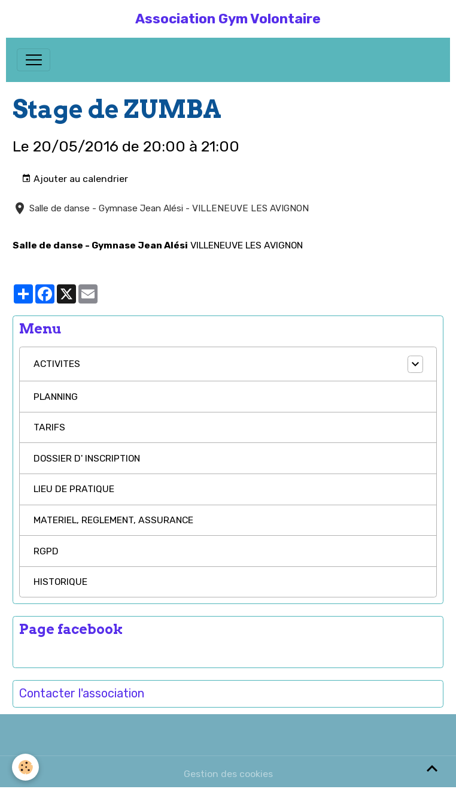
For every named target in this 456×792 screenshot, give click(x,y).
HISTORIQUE (60, 581)
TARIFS (49, 427)
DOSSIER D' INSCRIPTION (87, 458)
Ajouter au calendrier (75, 179)
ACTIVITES (57, 363)
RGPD (46, 551)
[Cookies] (25, 767)
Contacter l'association (81, 693)
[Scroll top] (432, 768)
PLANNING (56, 396)
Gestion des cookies (228, 773)
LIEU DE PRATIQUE (74, 488)
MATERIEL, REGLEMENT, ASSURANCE (113, 520)
